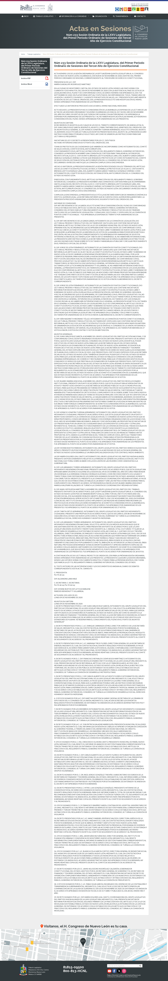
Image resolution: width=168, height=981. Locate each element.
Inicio (23, 54)
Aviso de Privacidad (131, 977)
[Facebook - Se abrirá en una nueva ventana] (114, 971)
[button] (44, 16)
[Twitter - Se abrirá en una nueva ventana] (119, 971)
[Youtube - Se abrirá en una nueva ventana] (109, 971)
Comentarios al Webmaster (115, 977)
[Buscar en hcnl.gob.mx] (122, 965)
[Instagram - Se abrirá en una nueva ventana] (124, 971)
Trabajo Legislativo (34, 54)
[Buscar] (140, 965)
